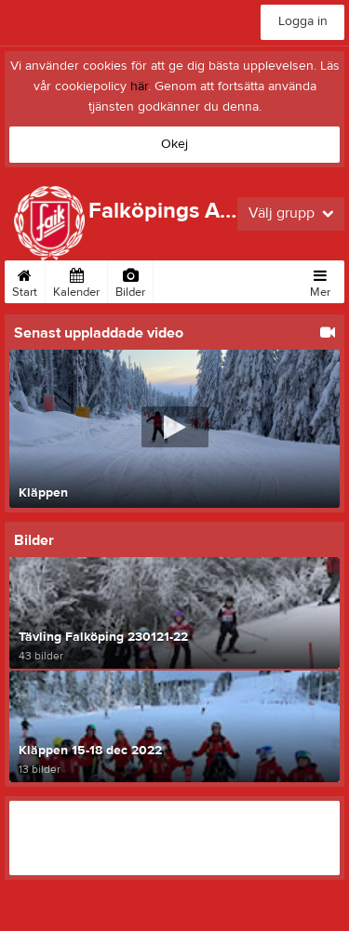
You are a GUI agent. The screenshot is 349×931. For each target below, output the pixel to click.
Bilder (130, 279)
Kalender (76, 279)
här (139, 86)
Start (24, 279)
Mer (320, 279)
